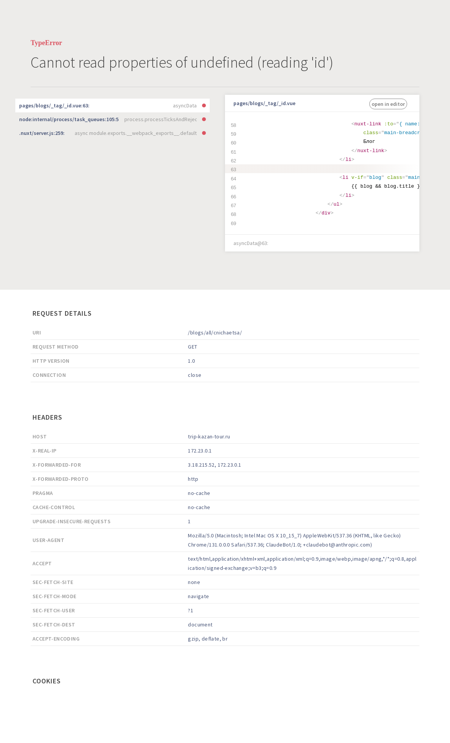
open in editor (388, 104)
